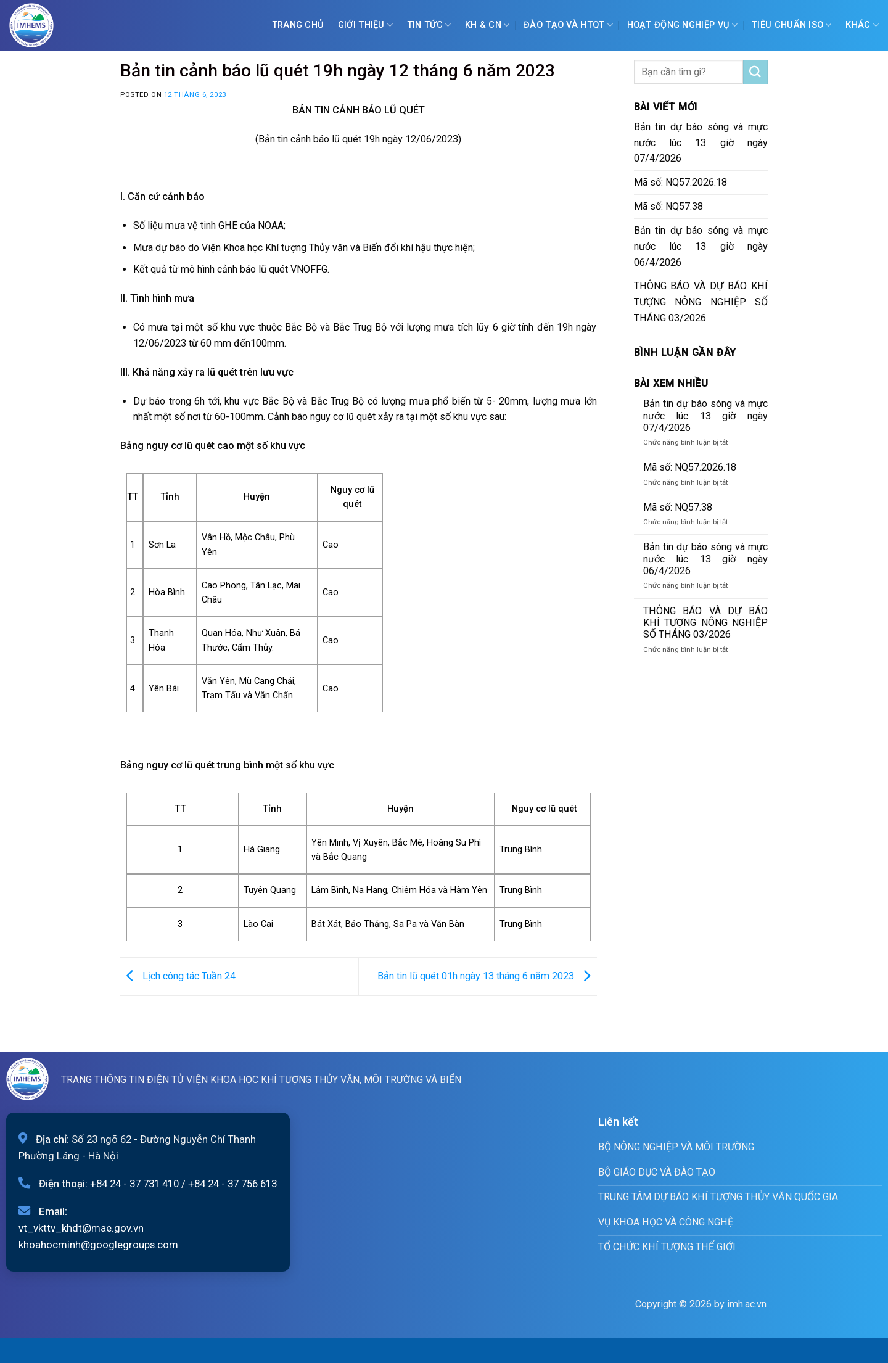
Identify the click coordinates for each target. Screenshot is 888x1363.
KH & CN (487, 25)
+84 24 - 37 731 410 (134, 1183)
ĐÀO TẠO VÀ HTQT (568, 25)
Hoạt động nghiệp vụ (682, 25)
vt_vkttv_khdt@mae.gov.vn (81, 1228)
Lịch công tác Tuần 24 (178, 976)
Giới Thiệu (365, 25)
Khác (862, 25)
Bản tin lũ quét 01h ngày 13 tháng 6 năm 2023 (487, 976)
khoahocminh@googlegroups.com (98, 1244)
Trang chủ (298, 25)
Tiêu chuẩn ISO (792, 25)
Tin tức (429, 25)
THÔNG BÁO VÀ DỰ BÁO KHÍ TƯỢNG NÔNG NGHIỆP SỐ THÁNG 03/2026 (701, 302)
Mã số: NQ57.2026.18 (680, 182)
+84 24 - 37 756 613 (232, 1183)
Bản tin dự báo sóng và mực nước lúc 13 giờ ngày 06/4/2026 (701, 246)
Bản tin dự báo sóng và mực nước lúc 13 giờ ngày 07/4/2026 (701, 143)
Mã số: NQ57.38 (668, 206)
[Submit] (755, 72)
